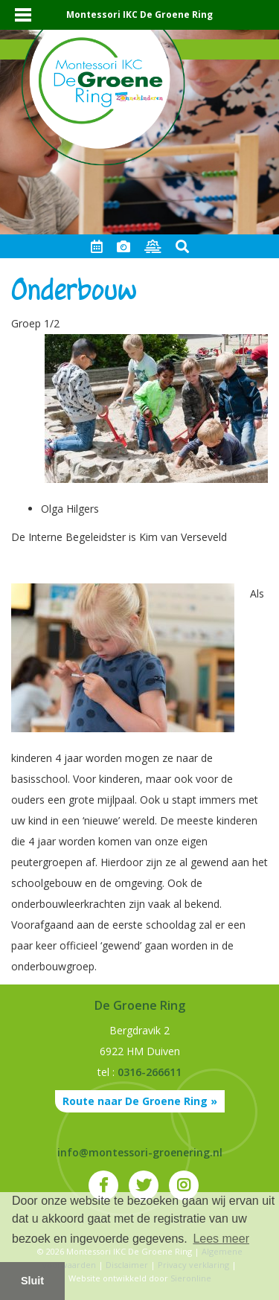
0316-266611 (150, 1072)
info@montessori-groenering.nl (139, 1152)
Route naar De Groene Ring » (139, 1101)
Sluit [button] (32, 1281)
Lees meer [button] (221, 1238)
